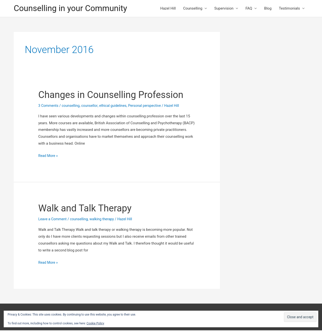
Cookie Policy (95, 323)
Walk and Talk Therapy (87, 209)
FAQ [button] (248, 9)
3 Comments (48, 106)
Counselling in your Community (73, 9)
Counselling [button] (192, 9)
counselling (72, 106)
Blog (267, 9)
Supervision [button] (223, 9)
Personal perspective (149, 106)
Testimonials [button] (289, 9)
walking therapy (104, 220)
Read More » (48, 156)
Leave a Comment (53, 220)
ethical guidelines (116, 106)
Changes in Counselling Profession (114, 95)
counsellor (91, 106)
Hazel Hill (168, 9)
